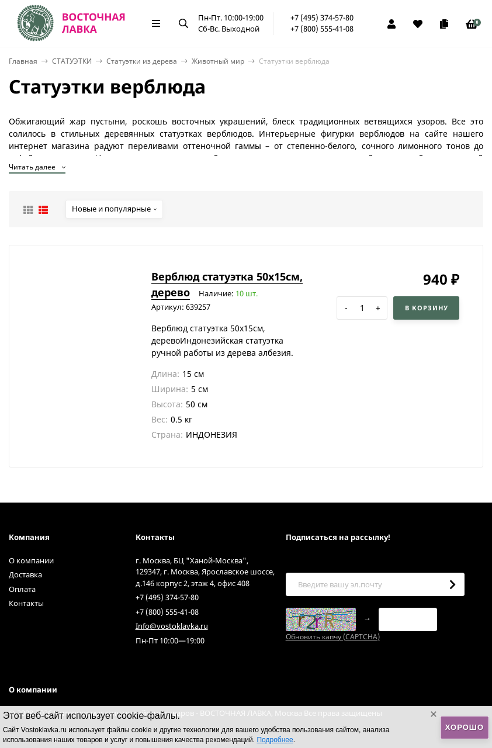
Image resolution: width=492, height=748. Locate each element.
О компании (31, 560)
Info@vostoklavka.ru (172, 626)
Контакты (26, 603)
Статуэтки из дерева (141, 61)
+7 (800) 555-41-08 (322, 28)
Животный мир (218, 61)
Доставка (25, 574)
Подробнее (275, 740)
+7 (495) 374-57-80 (322, 17)
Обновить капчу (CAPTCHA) (333, 637)
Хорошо (464, 727)
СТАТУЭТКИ (72, 61)
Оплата (22, 589)
